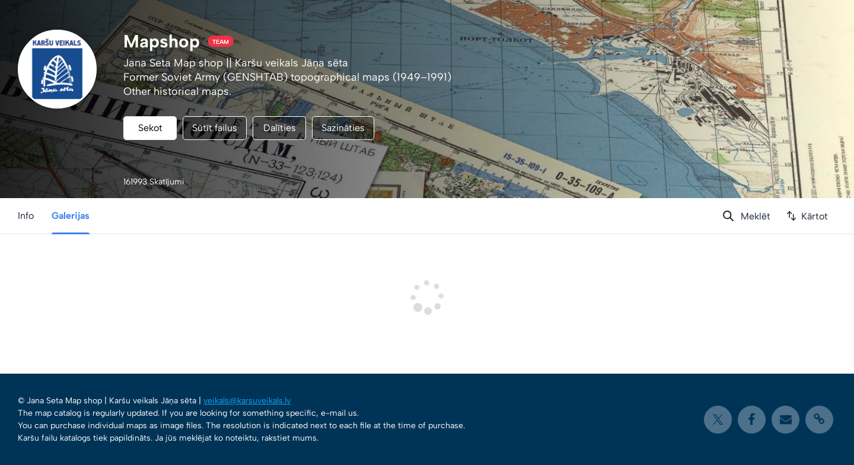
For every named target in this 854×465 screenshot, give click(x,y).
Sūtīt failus (214, 127)
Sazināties (343, 127)
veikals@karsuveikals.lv (247, 401)
